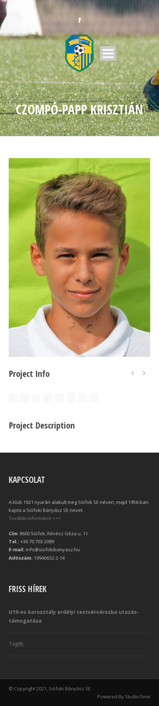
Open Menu (108, 53)
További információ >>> (35, 518)
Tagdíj (16, 643)
